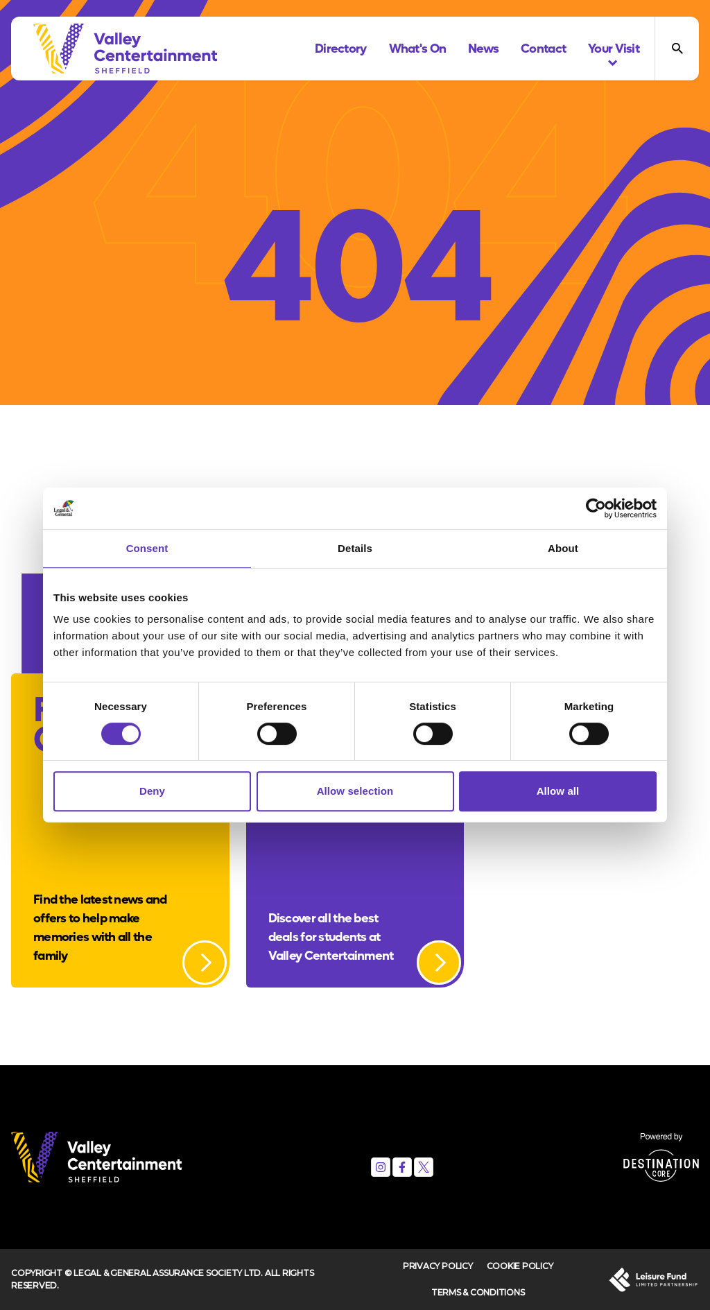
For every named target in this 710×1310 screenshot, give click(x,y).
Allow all (558, 791)
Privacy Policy (438, 1266)
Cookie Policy (520, 1266)
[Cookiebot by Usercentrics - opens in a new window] (596, 508)
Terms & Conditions (478, 1292)
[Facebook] (402, 1167)
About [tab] (563, 548)
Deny (152, 791)
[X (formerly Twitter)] (423, 1167)
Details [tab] (355, 548)
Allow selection (355, 791)
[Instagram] (380, 1167)
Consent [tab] (147, 548)
